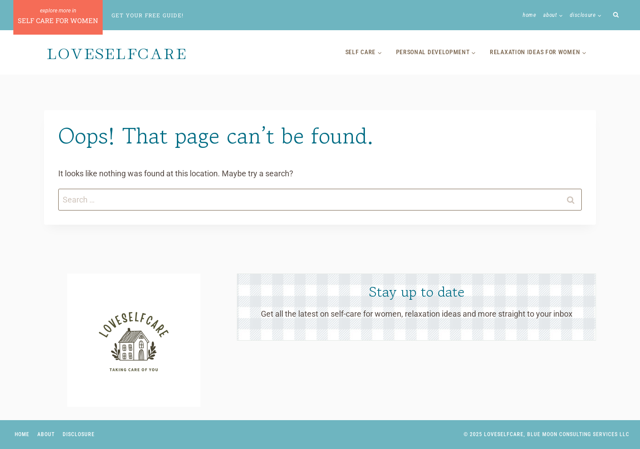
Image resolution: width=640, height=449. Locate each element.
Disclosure (79, 434)
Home (529, 15)
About (46, 434)
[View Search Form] (616, 15)
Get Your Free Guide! (148, 15)
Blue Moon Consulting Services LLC (578, 434)
